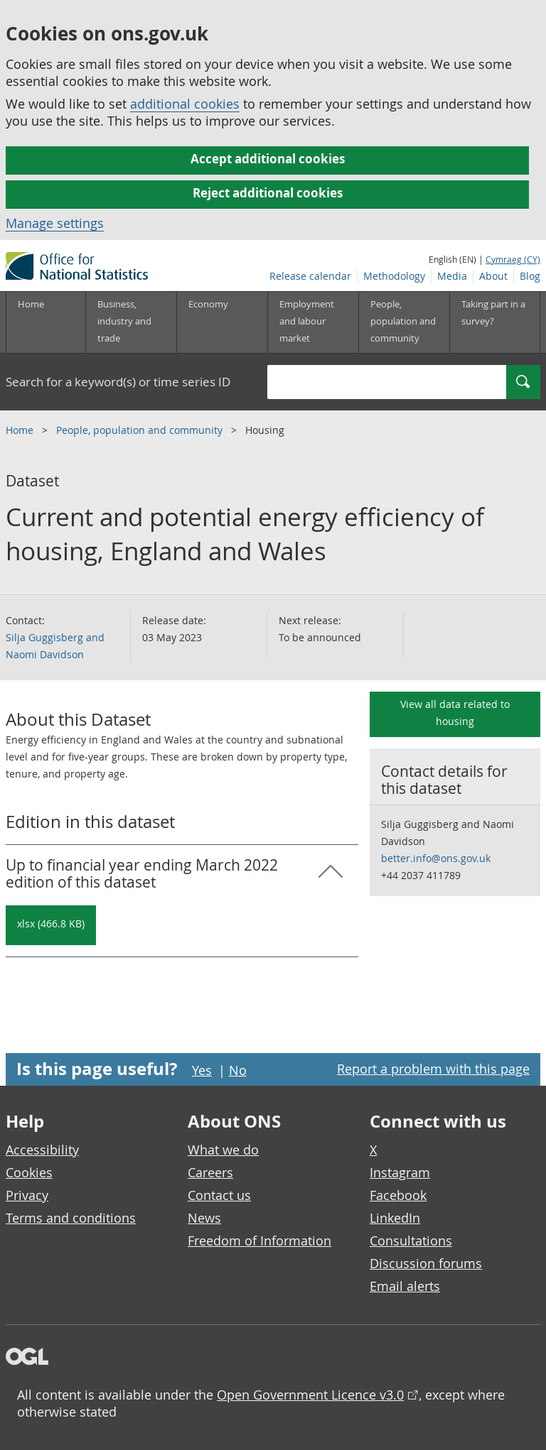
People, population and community (140, 430)
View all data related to (455, 712)
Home (31, 304)
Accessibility (42, 1149)
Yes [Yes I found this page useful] (202, 1070)
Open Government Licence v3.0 (310, 1394)
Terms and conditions (71, 1217)
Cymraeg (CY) (513, 259)
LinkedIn (395, 1217)
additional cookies (185, 103)
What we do (223, 1149)
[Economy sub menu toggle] (221, 322)
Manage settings (55, 222)
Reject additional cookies (268, 193)
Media (452, 276)
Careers (210, 1172)
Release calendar (310, 276)
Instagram (400, 1172)
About (493, 276)
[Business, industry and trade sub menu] (130, 322)
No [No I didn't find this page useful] (238, 1070)
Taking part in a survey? (493, 312)
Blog (530, 276)
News (204, 1217)
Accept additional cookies (268, 159)
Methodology (394, 276)
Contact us (219, 1195)
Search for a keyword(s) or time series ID (118, 382)
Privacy (27, 1195)
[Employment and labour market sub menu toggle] (312, 322)
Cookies (29, 1172)
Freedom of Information (259, 1240)
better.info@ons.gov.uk (436, 858)
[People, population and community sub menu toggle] (403, 322)
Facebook (398, 1195)
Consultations (411, 1240)
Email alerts (405, 1285)
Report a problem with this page (433, 1068)
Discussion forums (426, 1263)
